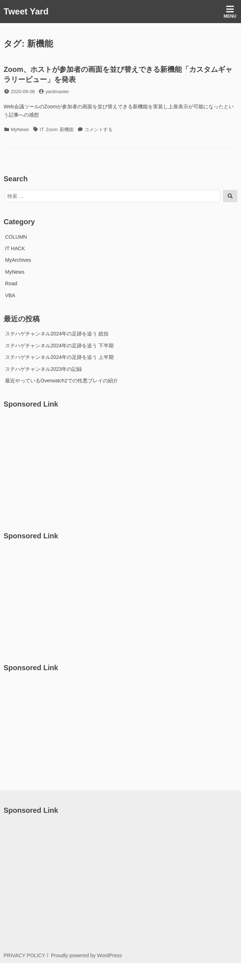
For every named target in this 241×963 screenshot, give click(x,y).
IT (42, 129)
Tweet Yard (26, 11)
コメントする (98, 129)
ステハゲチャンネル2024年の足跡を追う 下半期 (59, 345)
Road (11, 283)
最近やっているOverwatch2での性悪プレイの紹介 (61, 380)
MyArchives (18, 260)
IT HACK (15, 248)
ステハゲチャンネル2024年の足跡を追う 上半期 (59, 357)
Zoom (52, 129)
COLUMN (16, 237)
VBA (10, 295)
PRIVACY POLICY (24, 955)
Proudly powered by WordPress (86, 955)
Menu (230, 12)
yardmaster (57, 91)
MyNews (20, 129)
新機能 (67, 129)
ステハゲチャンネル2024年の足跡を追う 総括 (57, 334)
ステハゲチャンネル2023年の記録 (43, 369)
